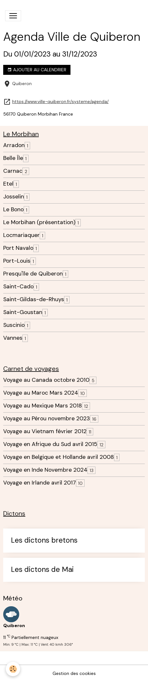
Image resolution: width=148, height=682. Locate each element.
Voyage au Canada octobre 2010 (46, 380)
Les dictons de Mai (42, 569)
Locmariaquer (21, 235)
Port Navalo (18, 248)
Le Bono (13, 209)
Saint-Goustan (22, 312)
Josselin (13, 196)
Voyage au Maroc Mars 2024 (40, 392)
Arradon (14, 145)
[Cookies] (13, 669)
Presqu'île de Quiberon (33, 273)
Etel (8, 183)
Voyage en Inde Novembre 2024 (45, 470)
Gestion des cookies (74, 673)
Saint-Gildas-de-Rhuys (33, 299)
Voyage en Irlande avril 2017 (39, 482)
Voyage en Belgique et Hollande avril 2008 (58, 457)
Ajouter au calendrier (36, 70)
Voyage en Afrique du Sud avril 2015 (50, 444)
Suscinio (14, 325)
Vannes (12, 338)
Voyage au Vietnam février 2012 (44, 431)
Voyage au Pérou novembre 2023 (46, 418)
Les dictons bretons (44, 540)
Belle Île (13, 158)
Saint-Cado (18, 286)
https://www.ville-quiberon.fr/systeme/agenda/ (60, 101)
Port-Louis (16, 261)
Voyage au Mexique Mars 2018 (42, 405)
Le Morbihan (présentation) (39, 222)
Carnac (12, 171)
